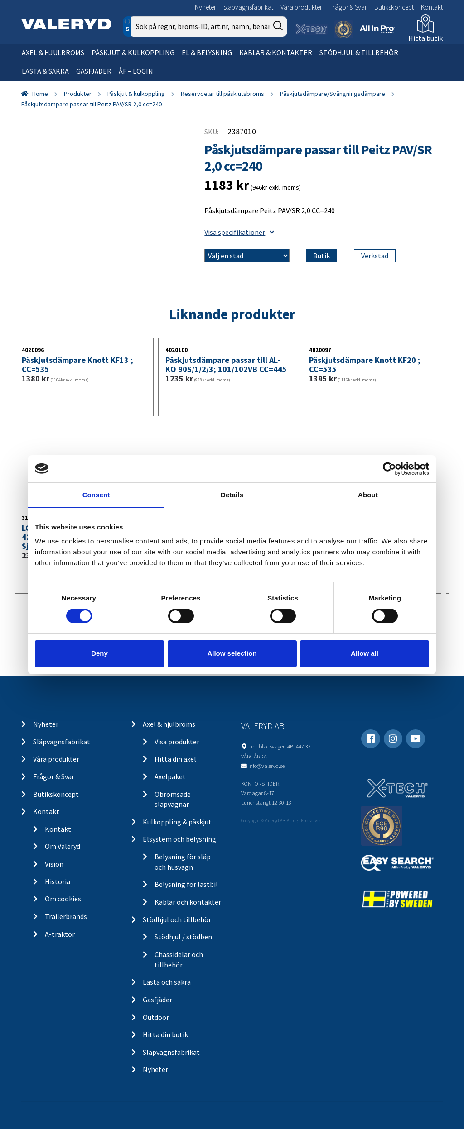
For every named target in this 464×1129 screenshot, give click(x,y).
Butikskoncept (394, 7)
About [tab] (368, 494)
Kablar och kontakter (188, 901)
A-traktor (60, 933)
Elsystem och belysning (179, 838)
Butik (321, 255)
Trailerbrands (66, 916)
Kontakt (432, 7)
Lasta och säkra (167, 981)
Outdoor (156, 1017)
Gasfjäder (93, 71)
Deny (99, 653)
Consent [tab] (96, 494)
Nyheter (205, 7)
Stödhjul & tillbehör (358, 52)
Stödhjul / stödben (183, 936)
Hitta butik (425, 38)
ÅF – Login (136, 71)
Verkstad (374, 255)
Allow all (364, 653)
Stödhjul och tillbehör (177, 919)
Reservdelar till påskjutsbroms (222, 94)
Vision (54, 863)
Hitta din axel (175, 758)
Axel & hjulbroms (53, 52)
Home (40, 94)
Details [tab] (232, 494)
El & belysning (207, 52)
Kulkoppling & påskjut (177, 821)
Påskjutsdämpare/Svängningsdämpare (332, 94)
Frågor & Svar (348, 7)
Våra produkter (301, 7)
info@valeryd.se (266, 765)
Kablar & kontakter (275, 52)
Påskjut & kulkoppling (133, 52)
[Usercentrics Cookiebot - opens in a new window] (389, 468)
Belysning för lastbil (186, 884)
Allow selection (231, 653)
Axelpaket (170, 776)
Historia (57, 881)
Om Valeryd (62, 846)
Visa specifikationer (239, 232)
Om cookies (63, 898)
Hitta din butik (165, 1034)
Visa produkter (177, 741)
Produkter (78, 94)
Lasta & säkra (45, 71)
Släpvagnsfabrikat (248, 7)
